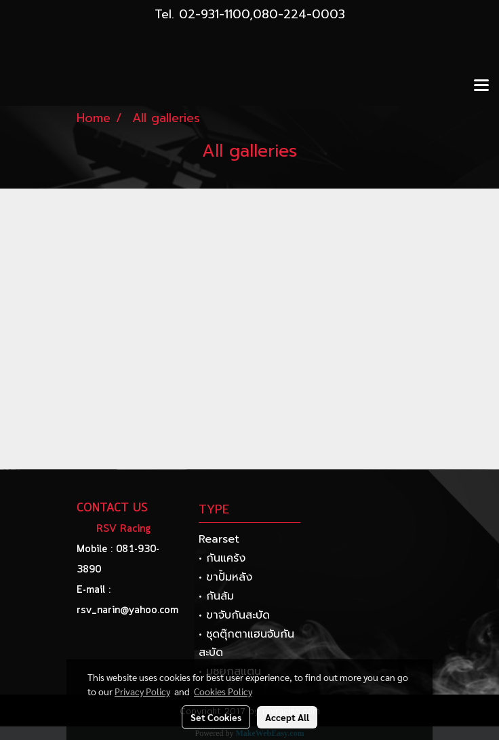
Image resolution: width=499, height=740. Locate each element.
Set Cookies (216, 717)
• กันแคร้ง (222, 558)
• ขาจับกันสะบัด (234, 615)
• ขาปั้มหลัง (225, 577)
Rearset (219, 539)
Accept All (287, 717)
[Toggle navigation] (481, 86)
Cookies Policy (223, 691)
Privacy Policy (142, 691)
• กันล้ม (216, 596)
